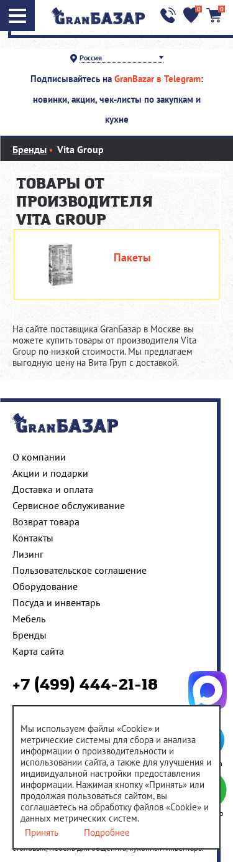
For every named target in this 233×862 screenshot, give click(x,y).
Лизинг (27, 554)
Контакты (32, 538)
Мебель (28, 618)
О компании (39, 457)
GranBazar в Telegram (157, 79)
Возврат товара (46, 521)
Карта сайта (38, 651)
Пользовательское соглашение (79, 570)
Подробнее (107, 832)
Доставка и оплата (52, 489)
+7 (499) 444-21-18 (85, 685)
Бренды (29, 635)
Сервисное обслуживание (68, 505)
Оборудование (45, 586)
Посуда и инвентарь (56, 602)
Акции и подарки (50, 473)
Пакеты (132, 258)
